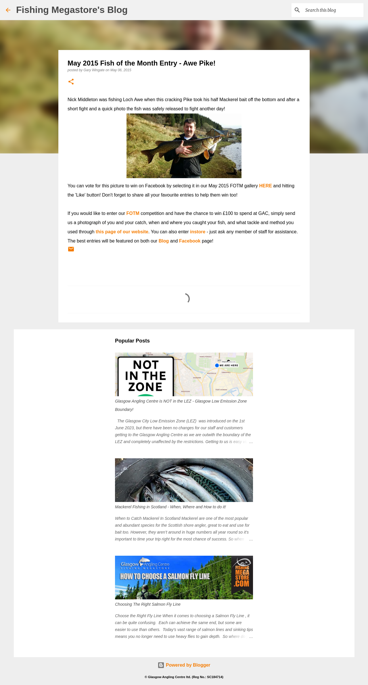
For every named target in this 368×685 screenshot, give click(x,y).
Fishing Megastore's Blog (72, 10)
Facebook (190, 240)
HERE (265, 185)
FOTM (132, 213)
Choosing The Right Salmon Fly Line (148, 604)
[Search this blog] (333, 10)
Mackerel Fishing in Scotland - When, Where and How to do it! (170, 507)
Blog (164, 240)
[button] (71, 82)
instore (197, 231)
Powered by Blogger (184, 665)
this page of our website (122, 231)
